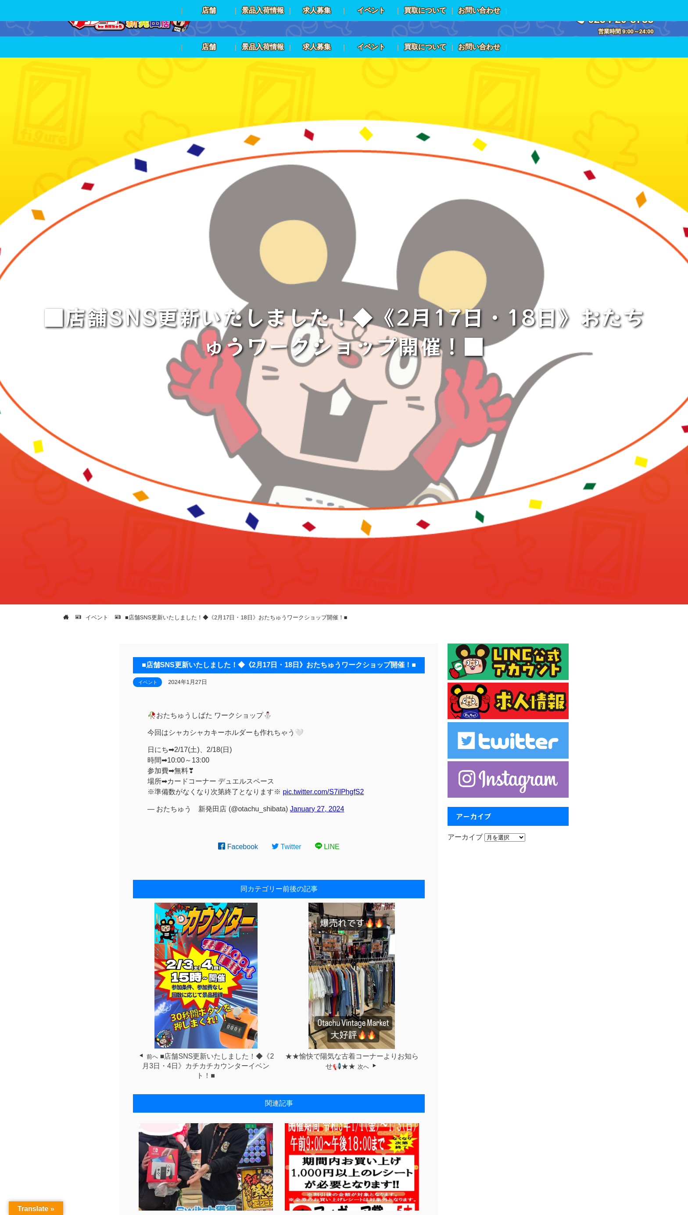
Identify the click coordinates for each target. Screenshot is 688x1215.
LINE (327, 846)
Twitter (286, 846)
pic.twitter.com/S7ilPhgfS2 (323, 792)
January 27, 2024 (317, 809)
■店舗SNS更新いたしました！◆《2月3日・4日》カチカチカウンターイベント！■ (208, 1066)
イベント (148, 682)
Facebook (238, 846)
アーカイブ (465, 837)
